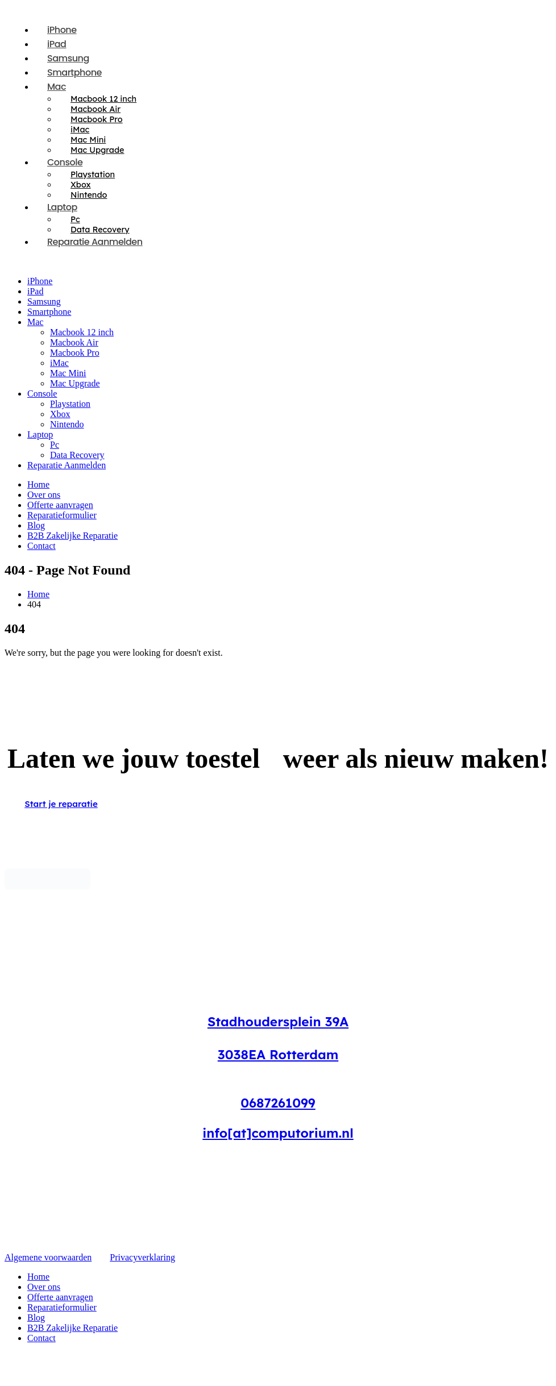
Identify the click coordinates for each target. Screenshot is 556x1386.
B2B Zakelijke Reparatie (72, 535)
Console (64, 162)
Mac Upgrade (97, 150)
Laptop (62, 207)
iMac (59, 363)
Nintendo (67, 424)
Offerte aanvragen (60, 505)
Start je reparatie (61, 803)
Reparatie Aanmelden (95, 241)
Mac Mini (68, 373)
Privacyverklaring (142, 1257)
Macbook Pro (74, 352)
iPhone (39, 281)
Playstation (70, 404)
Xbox (60, 414)
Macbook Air (74, 342)
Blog (36, 525)
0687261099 (277, 1102)
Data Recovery (77, 455)
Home (38, 484)
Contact (41, 546)
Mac (56, 86)
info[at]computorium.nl (277, 1133)
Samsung (44, 301)
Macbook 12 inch (82, 332)
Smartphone (49, 312)
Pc (54, 444)
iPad (35, 291)
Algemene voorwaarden (48, 1257)
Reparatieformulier (62, 515)
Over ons (43, 495)
